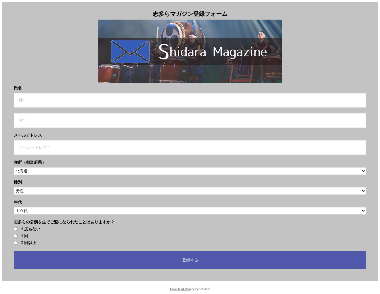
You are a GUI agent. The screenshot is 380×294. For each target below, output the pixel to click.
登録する (190, 260)
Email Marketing (180, 289)
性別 (18, 182)
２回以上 (25, 243)
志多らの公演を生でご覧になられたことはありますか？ (64, 222)
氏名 (18, 88)
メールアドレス (28, 135)
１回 (21, 236)
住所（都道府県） (30, 163)
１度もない (27, 229)
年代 (18, 202)
